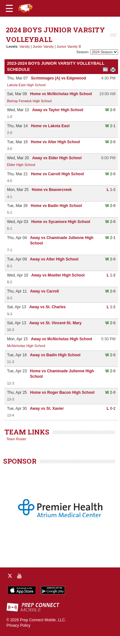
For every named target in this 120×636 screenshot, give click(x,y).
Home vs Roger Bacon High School (62, 392)
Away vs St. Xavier (47, 408)
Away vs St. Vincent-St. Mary (55, 323)
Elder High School (21, 165)
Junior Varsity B (69, 46)
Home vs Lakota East (50, 126)
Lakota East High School (26, 85)
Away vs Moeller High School (58, 275)
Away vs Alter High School (54, 259)
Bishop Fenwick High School (29, 101)
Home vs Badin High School (56, 205)
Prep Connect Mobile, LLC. (43, 620)
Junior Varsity (43, 46)
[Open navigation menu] (9, 8)
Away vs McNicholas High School (61, 339)
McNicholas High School (26, 346)
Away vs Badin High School (55, 355)
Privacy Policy (18, 625)
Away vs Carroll (44, 291)
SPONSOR (19, 461)
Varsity (24, 46)
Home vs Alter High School (55, 142)
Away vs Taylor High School (57, 110)
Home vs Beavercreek (52, 189)
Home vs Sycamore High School (60, 221)
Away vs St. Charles (47, 307)
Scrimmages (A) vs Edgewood (58, 78)
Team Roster (16, 439)
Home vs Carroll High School (57, 174)
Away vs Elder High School (57, 158)
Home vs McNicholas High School (61, 94)
